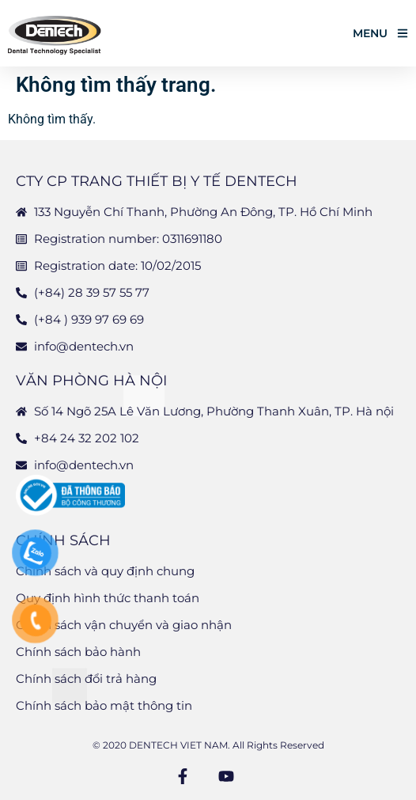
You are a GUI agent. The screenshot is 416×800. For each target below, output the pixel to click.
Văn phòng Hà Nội (91, 380)
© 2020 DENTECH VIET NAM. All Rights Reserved (208, 745)
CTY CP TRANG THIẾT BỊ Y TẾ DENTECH (156, 181)
